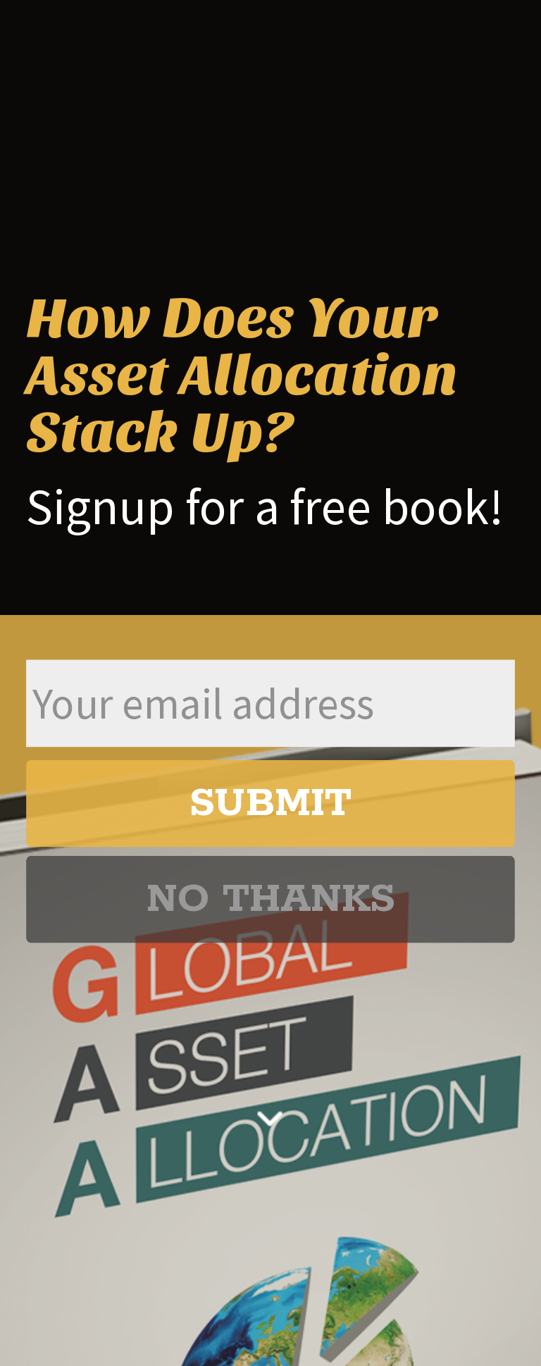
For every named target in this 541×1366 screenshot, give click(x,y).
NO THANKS (270, 899)
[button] (270, 375)
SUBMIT (270, 803)
